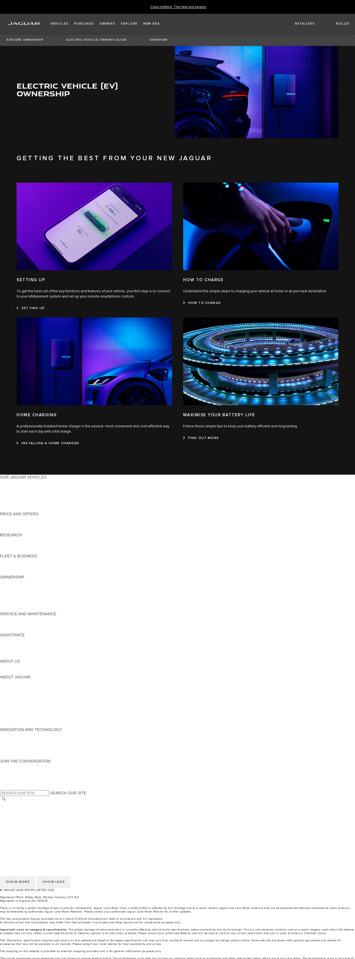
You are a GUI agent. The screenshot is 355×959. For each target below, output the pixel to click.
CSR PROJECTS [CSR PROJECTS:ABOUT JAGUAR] (15, 708)
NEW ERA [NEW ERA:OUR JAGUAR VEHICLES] (9, 508)
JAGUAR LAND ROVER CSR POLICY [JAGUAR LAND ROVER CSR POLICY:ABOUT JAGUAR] (34, 703)
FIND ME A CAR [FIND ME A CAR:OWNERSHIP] (14, 598)
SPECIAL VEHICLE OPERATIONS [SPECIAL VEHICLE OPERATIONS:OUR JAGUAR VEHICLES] (30, 487)
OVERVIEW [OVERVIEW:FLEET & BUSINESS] (10, 561)
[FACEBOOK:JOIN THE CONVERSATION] (13, 777)
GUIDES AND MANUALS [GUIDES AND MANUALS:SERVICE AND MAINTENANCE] (22, 624)
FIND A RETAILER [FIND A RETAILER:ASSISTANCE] (16, 650)
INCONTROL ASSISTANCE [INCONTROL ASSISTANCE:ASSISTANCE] (24, 656)
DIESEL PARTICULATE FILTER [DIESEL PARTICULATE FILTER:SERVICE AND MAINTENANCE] (28, 629)
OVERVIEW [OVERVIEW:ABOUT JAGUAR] (10, 682)
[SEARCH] (4, 799)
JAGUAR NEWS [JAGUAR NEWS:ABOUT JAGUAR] (14, 687)
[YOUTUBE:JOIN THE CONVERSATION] (11, 771)
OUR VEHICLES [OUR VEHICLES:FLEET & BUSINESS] (15, 566)
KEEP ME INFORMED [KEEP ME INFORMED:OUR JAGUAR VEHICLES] (20, 503)
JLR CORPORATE (16, 831)
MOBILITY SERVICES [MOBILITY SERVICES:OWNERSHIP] (20, 593)
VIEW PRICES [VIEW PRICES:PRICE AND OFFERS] (13, 530)
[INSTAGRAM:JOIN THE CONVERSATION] (14, 766)
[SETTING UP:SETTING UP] (31, 308)
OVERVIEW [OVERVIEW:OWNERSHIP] (10, 582)
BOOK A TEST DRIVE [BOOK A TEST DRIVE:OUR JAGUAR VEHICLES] (19, 498)
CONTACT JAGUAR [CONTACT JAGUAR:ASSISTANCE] (18, 645)
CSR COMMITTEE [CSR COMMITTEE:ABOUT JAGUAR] (16, 714)
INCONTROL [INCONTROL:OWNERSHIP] (11, 587)
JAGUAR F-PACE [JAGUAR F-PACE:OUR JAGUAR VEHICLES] (15, 482)
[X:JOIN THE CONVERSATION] (4, 782)
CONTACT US (12, 820)
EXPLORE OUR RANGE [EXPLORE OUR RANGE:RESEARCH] (22, 540)
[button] (59, 24)
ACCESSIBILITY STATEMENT (27, 836)
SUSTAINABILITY (16, 672)
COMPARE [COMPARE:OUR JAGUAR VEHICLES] (10, 493)
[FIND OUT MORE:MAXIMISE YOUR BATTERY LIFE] (201, 438)
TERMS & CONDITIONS (22, 815)
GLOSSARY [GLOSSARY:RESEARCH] (11, 551)
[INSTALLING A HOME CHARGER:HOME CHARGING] (48, 443)
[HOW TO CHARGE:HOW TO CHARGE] (202, 303)
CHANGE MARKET (17, 805)
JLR (3, 666)
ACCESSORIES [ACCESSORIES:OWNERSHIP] (14, 603)
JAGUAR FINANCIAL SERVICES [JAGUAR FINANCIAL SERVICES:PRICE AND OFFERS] (29, 519)
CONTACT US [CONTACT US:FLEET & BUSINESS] (12, 572)
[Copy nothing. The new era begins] (178, 7)
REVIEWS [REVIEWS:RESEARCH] (9, 545)
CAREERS (9, 810)
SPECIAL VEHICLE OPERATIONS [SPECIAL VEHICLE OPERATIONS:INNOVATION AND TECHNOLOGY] (30, 740)
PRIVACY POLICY (16, 826)
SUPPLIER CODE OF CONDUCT (30, 750)
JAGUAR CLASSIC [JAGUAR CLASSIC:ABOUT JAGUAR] (17, 693)
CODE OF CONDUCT (19, 745)
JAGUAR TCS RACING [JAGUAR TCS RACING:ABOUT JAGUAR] (20, 698)
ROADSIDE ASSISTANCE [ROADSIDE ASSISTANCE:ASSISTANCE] (23, 640)
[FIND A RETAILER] (300, 24)
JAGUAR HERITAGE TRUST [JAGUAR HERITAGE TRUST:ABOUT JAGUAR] (25, 724)
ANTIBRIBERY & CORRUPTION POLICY (36, 756)
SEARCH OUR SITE (68, 793)
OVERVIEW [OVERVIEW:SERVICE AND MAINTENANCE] (10, 619)
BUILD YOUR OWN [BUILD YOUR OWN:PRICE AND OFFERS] (17, 524)
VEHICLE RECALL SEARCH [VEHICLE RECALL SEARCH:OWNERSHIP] (25, 608)
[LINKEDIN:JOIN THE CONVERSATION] (11, 787)
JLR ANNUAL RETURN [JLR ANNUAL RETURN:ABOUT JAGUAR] (20, 719)
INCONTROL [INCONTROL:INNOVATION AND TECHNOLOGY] (11, 735)
